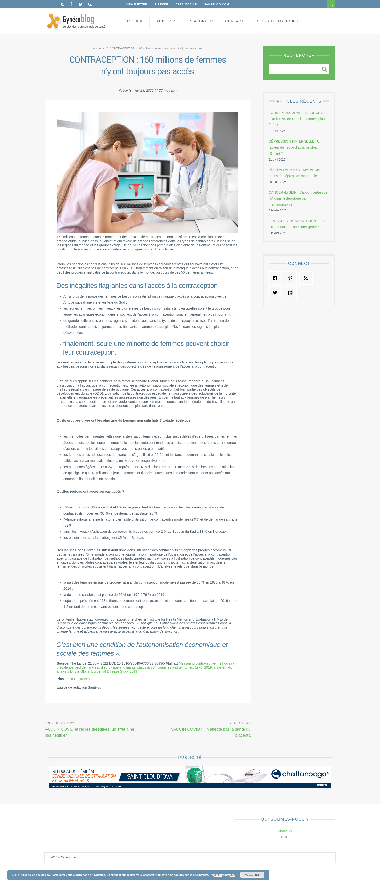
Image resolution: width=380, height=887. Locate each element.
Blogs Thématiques (277, 21)
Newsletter (136, 4)
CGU (285, 837)
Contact (234, 21)
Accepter (252, 875)
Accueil (134, 21)
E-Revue (161, 4)
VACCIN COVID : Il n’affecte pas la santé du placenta (211, 732)
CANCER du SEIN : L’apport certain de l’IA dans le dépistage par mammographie (298, 198)
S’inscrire (166, 21)
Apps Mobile (186, 4)
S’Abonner (201, 21)
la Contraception (83, 679)
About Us (285, 831)
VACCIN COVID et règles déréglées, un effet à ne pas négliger (89, 732)
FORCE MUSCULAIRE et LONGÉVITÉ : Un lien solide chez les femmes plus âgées (298, 119)
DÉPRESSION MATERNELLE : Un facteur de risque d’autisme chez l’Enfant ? (295, 147)
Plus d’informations (222, 874)
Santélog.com (216, 4)
